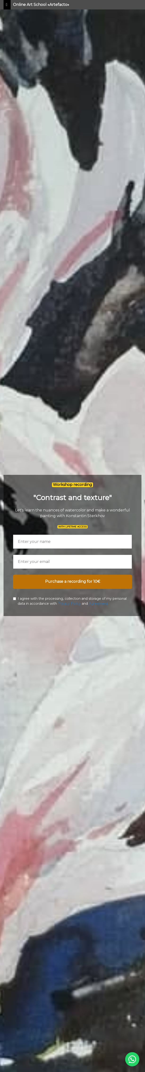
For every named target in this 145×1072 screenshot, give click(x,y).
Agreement (98, 603)
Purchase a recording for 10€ (72, 581)
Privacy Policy (69, 603)
